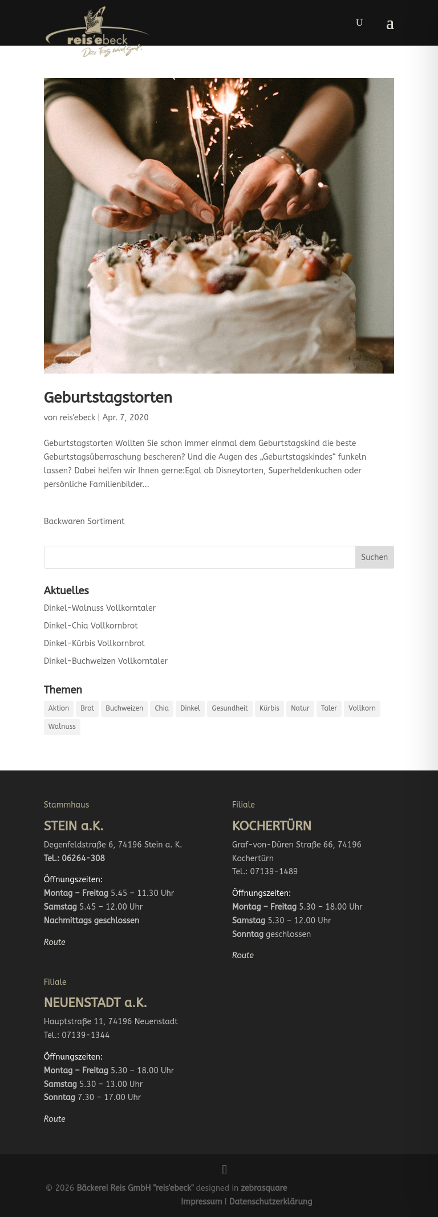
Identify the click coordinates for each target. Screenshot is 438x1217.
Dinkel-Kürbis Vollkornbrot (94, 643)
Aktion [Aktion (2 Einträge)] (58, 708)
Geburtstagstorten (108, 398)
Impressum (201, 1202)
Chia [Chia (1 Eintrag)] (162, 708)
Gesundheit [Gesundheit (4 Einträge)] (230, 708)
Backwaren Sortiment (84, 521)
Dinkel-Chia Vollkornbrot (91, 626)
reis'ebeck (77, 418)
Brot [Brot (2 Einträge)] (87, 708)
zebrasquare (264, 1188)
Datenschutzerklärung (270, 1202)
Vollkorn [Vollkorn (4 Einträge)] (362, 708)
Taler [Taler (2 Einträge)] (329, 708)
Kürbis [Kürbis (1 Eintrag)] (269, 708)
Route (55, 942)
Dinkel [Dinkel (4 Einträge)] (190, 708)
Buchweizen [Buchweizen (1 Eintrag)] (124, 708)
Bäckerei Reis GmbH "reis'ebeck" (134, 1188)
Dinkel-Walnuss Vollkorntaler (100, 608)
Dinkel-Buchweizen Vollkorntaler (106, 661)
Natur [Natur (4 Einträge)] (300, 708)
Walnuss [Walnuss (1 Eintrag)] (62, 727)
